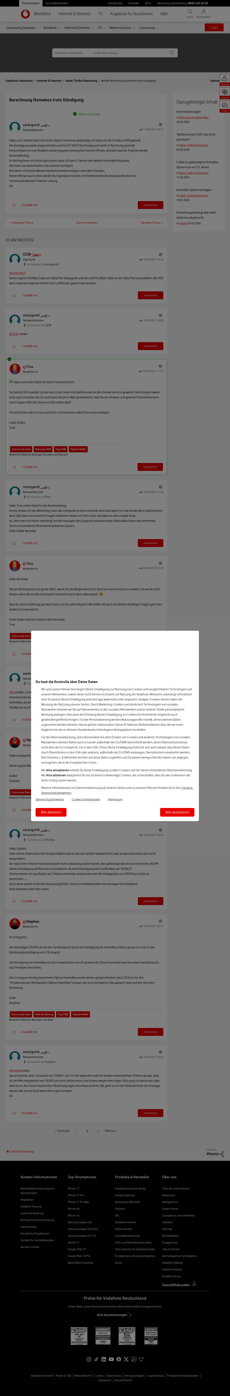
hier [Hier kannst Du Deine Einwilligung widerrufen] (100, 699)
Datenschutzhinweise (50, 799)
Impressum (115, 799)
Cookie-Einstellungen (86, 799)
